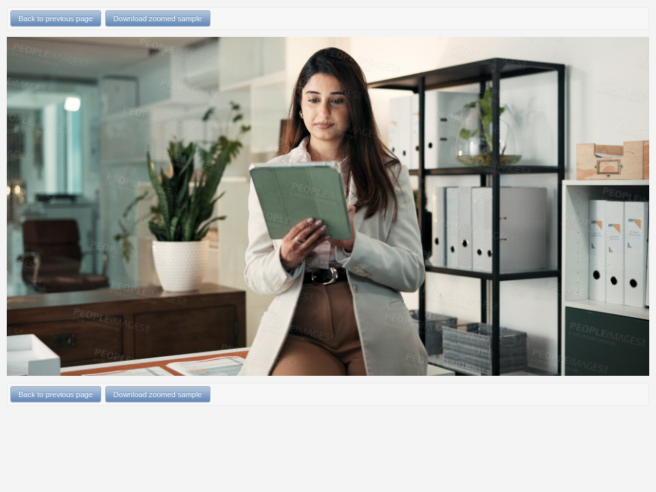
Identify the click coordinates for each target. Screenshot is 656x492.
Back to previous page (55, 18)
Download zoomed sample (157, 18)
